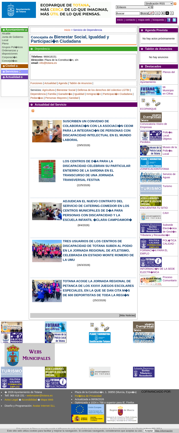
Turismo (167, 186)
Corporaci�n (9, 57)
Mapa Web (47, 399)
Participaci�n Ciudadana (117, 94)
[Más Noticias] (127, 315)
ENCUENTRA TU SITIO (154, 207)
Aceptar (149, 430)
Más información (164, 430)
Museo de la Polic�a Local (170, 150)
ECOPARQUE (148, 108)
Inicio (67, 30)
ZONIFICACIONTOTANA (154, 168)
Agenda (62, 83)
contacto (130, 19)
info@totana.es (48, 62)
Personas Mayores (56, 97)
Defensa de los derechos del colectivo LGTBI (103, 90)
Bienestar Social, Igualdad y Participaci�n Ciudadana (70, 39)
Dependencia (38, 94)
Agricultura (48, 90)
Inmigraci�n (93, 94)
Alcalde (6, 33)
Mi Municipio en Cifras (168, 90)
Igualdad (79, 94)
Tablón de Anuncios (80, 83)
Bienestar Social (66, 90)
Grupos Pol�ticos (12, 47)
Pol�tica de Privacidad (88, 395)
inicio (120, 19)
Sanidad (74, 97)
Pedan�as (36, 97)
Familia (52, 94)
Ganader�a (65, 94)
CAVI (166, 213)
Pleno (5, 43)
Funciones (36, 83)
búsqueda (159, 19)
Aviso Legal (11, 399)
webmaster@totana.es (40, 395)
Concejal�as (9, 60)
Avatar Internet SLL (44, 405)
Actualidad (50, 83)
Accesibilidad (29, 399)
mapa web (144, 19)
